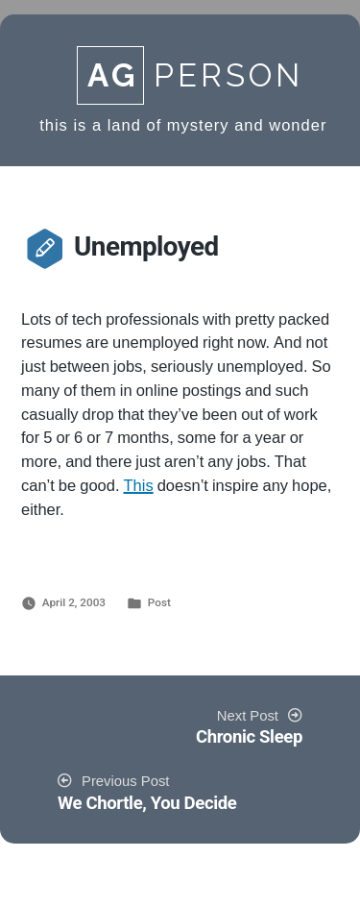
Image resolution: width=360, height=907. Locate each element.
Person (190, 75)
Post (159, 602)
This (139, 486)
